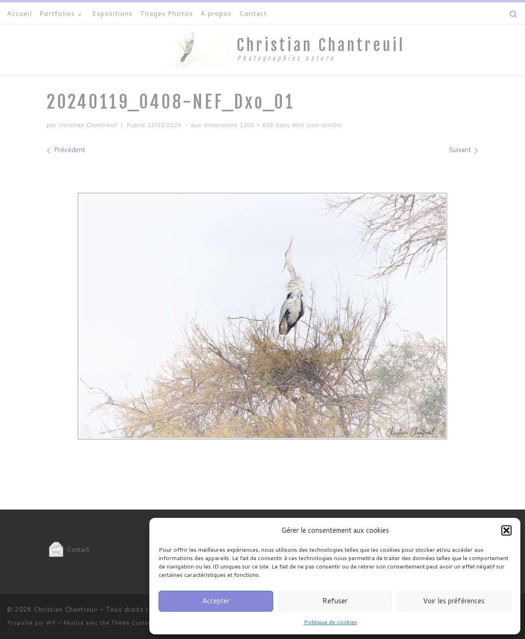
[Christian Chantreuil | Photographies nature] (175, 49)
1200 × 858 (255, 125)
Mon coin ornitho (316, 125)
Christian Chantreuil (65, 609)
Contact (68, 549)
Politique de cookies (330, 622)
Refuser (334, 601)
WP (51, 622)
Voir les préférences (454, 601)
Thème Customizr (135, 622)
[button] (506, 530)
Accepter (216, 601)
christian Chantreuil (88, 125)
